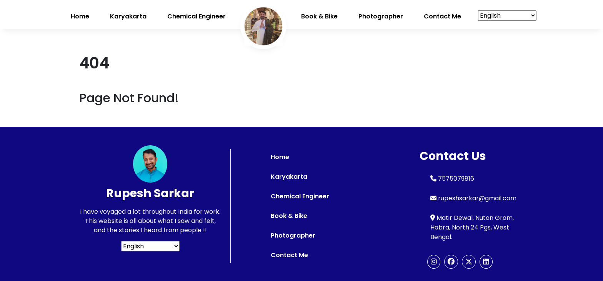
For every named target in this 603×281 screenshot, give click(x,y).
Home (80, 16)
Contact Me (289, 255)
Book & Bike (319, 16)
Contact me (442, 16)
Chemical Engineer (196, 16)
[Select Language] (507, 15)
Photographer (380, 16)
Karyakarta (128, 16)
